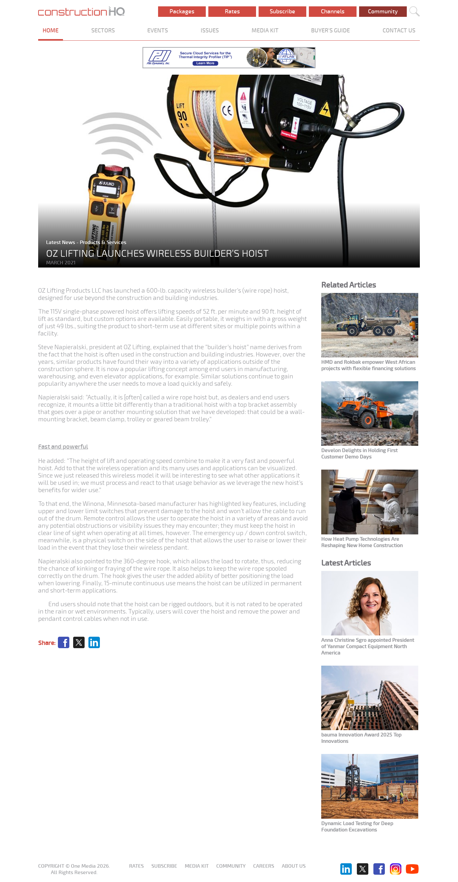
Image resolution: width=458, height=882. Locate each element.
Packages (182, 11)
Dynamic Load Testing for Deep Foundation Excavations (357, 826)
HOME (51, 30)
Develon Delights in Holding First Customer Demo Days (359, 453)
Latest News (61, 242)
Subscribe (282, 11)
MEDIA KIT (265, 30)
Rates (232, 11)
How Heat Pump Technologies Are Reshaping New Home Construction (362, 542)
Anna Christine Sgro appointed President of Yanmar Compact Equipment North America (367, 646)
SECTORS (103, 30)
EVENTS (157, 30)
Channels (332, 11)
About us (294, 866)
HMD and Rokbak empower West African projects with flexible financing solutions (368, 365)
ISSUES (210, 30)
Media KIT (197, 866)
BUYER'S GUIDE (330, 30)
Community (383, 11)
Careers (263, 866)
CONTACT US (399, 30)
